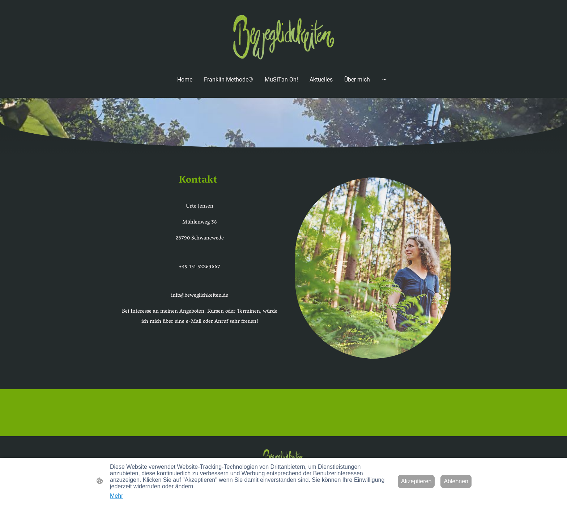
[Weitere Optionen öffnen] (384, 79)
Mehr (116, 496)
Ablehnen (456, 481)
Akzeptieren (416, 481)
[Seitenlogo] (283, 36)
